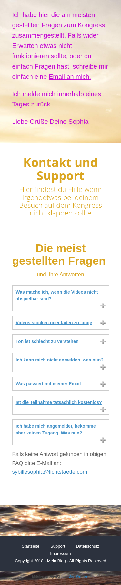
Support (57, 546)
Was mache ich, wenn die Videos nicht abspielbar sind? (57, 295)
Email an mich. (70, 76)
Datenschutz (87, 546)
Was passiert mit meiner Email (48, 383)
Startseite (30, 546)
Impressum (60, 553)
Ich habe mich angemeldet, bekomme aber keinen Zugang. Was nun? (56, 429)
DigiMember (79, 576)
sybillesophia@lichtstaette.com (49, 472)
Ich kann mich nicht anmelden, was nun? (60, 359)
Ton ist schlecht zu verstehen (47, 341)
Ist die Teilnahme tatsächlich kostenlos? (59, 402)
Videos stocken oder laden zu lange (54, 322)
